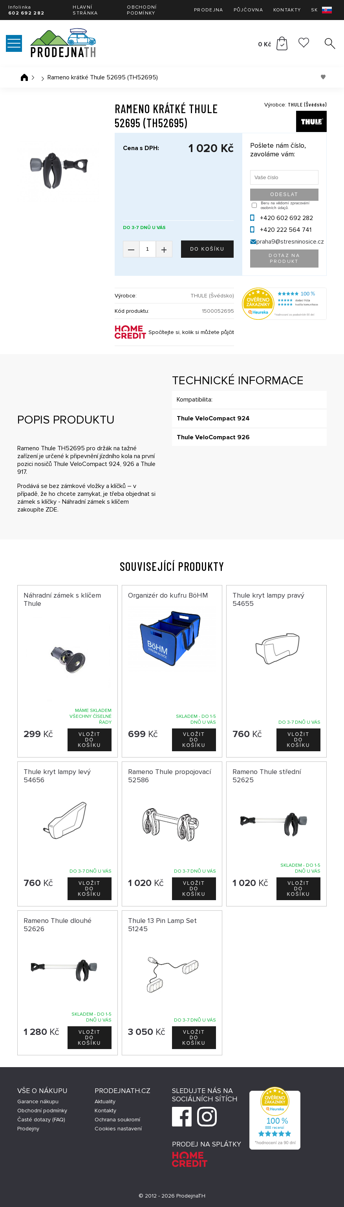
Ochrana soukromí (117, 1119)
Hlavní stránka (85, 10)
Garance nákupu (38, 1101)
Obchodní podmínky (142, 10)
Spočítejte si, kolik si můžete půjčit (191, 332)
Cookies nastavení (118, 1128)
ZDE (51, 510)
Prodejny (28, 1128)
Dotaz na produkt (284, 258)
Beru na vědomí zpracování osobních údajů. (285, 205)
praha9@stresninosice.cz (290, 242)
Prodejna (208, 10)
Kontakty (287, 10)
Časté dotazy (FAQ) (41, 1119)
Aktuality (105, 1101)
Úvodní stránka (24, 77)
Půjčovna (248, 10)
